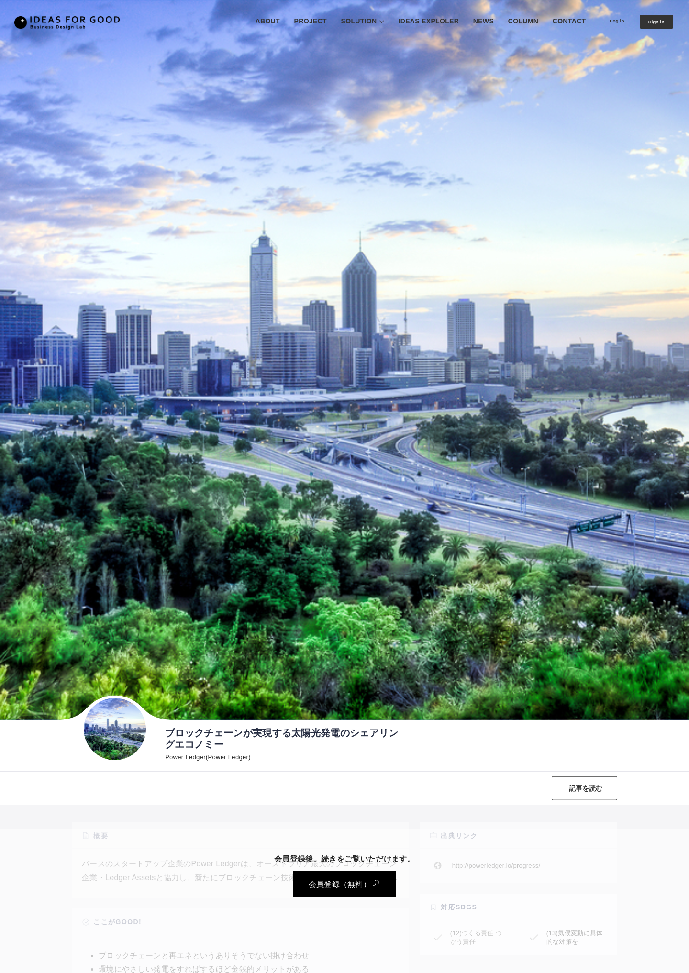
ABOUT (251, 21)
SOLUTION (343, 21)
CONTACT (553, 21)
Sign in (652, 21)
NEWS (467, 21)
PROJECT (294, 21)
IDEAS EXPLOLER (412, 21)
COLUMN (507, 21)
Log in (605, 20)
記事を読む (580, 788)
